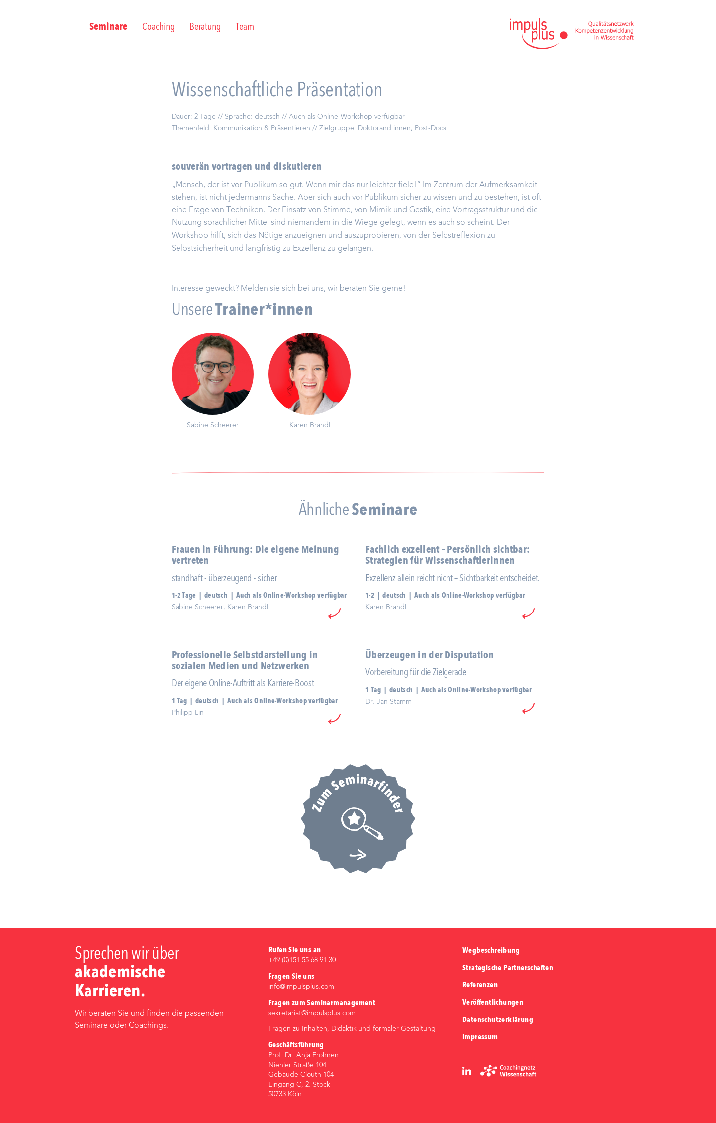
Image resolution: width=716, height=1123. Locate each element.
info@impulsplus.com (301, 986)
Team (245, 27)
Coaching (158, 27)
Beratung (205, 27)
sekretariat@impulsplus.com (312, 1013)
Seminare (108, 27)
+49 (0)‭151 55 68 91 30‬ (302, 960)
